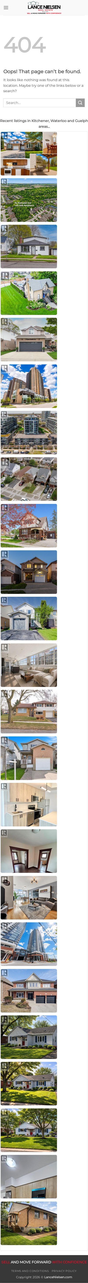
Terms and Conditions (30, 1271)
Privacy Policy (64, 1271)
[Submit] (80, 103)
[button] (6, 7)
